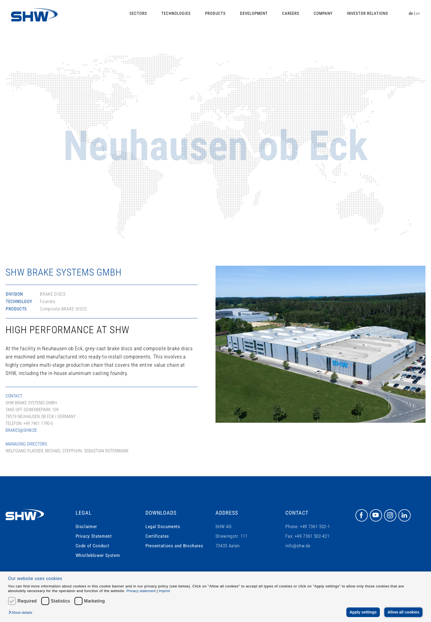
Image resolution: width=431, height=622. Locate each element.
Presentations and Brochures (174, 545)
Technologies (176, 13)
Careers (290, 13)
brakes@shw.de (21, 430)
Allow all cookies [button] (403, 612)
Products (215, 13)
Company (323, 13)
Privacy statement (141, 591)
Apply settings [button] (363, 612)
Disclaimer (86, 526)
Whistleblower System (98, 555)
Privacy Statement (94, 536)
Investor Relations (367, 13)
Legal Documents (162, 526)
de (411, 13)
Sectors (138, 13)
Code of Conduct (92, 545)
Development (254, 13)
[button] (21, 613)
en (418, 13)
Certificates (157, 536)
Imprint (164, 591)
